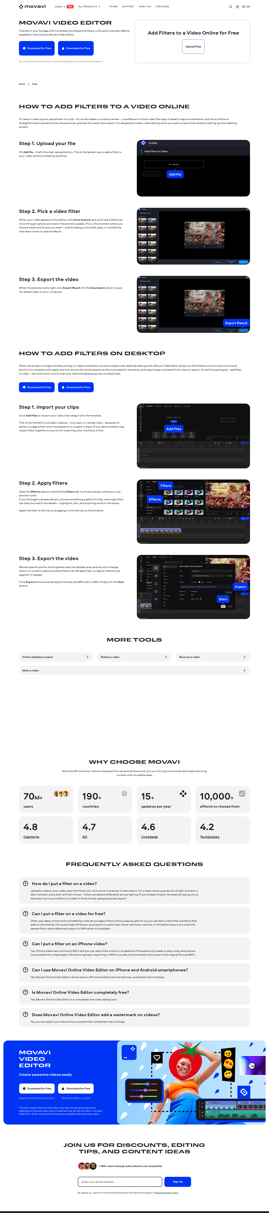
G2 (84, 836)
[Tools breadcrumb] (34, 83)
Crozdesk (149, 836)
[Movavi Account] (237, 6)
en (246, 6)
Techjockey (209, 836)
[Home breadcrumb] (22, 83)
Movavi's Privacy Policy (166, 1192)
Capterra (31, 836)
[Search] (230, 6)
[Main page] (32, 6)
